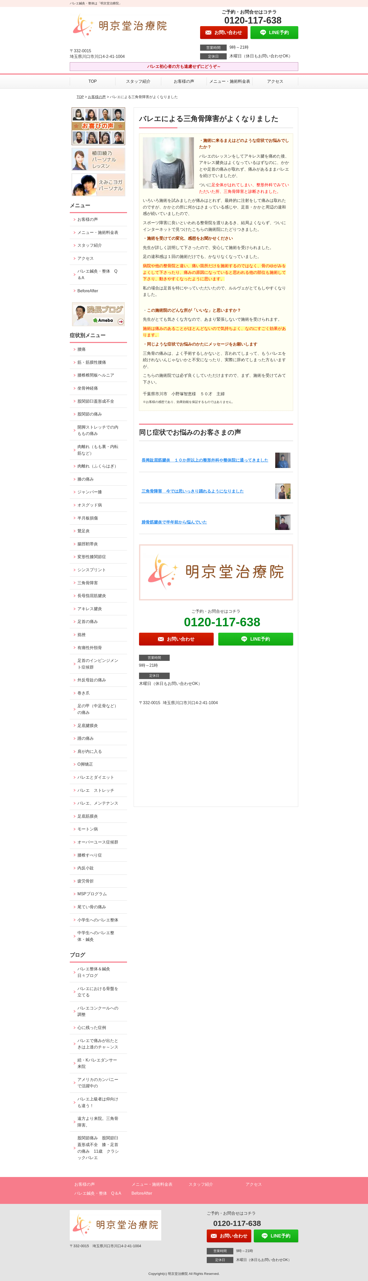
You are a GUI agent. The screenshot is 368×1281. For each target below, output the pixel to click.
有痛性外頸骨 (89, 647)
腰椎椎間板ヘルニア (95, 375)
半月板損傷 (87, 518)
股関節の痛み (89, 414)
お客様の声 (184, 81)
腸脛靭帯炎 (87, 544)
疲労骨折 (85, 881)
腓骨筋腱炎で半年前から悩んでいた (174, 522)
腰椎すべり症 (89, 855)
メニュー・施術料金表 (229, 81)
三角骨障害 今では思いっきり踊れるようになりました (193, 491)
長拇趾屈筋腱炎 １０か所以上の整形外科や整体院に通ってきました (205, 460)
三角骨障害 (87, 583)
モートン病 (87, 829)
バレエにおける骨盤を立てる (97, 991)
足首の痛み (87, 621)
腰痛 (81, 349)
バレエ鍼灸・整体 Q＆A (97, 274)
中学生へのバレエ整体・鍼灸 (95, 936)
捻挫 (81, 634)
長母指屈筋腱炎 (91, 595)
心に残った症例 (91, 1027)
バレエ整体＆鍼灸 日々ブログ (95, 972)
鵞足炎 (83, 531)
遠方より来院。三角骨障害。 (97, 1121)
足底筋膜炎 (87, 816)
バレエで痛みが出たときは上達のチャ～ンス (97, 1043)
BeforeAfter (87, 291)
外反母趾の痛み (91, 680)
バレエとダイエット (95, 777)
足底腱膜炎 (87, 725)
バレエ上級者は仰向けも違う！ (97, 1102)
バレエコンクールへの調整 (97, 1011)
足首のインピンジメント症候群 (97, 663)
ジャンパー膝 (89, 492)
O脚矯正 (85, 764)
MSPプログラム (92, 894)
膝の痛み (85, 479)
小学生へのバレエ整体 (97, 920)
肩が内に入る (89, 751)
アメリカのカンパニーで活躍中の (97, 1082)
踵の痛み (87, 738)
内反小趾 (85, 868)
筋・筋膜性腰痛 (91, 362)
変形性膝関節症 (91, 557)
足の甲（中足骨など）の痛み (97, 709)
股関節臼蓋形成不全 (95, 401)
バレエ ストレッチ (95, 790)
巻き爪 (83, 693)
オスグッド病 (89, 505)
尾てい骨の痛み (91, 907)
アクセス (275, 81)
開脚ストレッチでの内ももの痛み (97, 430)
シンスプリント (91, 570)
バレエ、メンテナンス (97, 803)
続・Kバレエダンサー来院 (97, 1063)
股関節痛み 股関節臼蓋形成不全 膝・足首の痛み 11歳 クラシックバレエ (98, 1148)
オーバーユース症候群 (97, 842)
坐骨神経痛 (87, 388)
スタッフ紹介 (138, 81)
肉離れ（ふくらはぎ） (97, 466)
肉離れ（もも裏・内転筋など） (97, 449)
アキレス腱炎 (89, 609)
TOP (92, 81)
